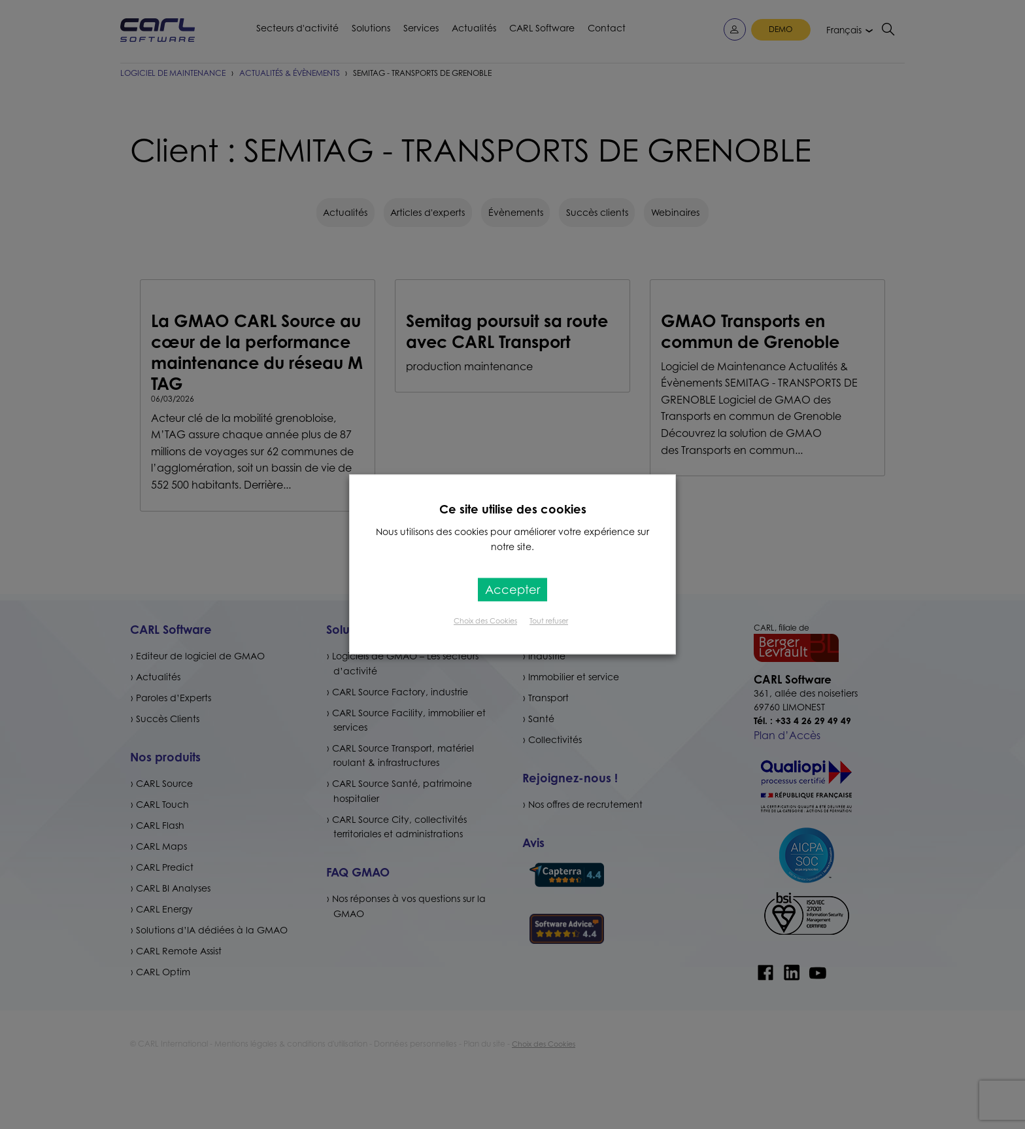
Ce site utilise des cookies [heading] (512, 509)
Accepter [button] (512, 590)
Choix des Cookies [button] (485, 621)
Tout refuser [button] (548, 621)
